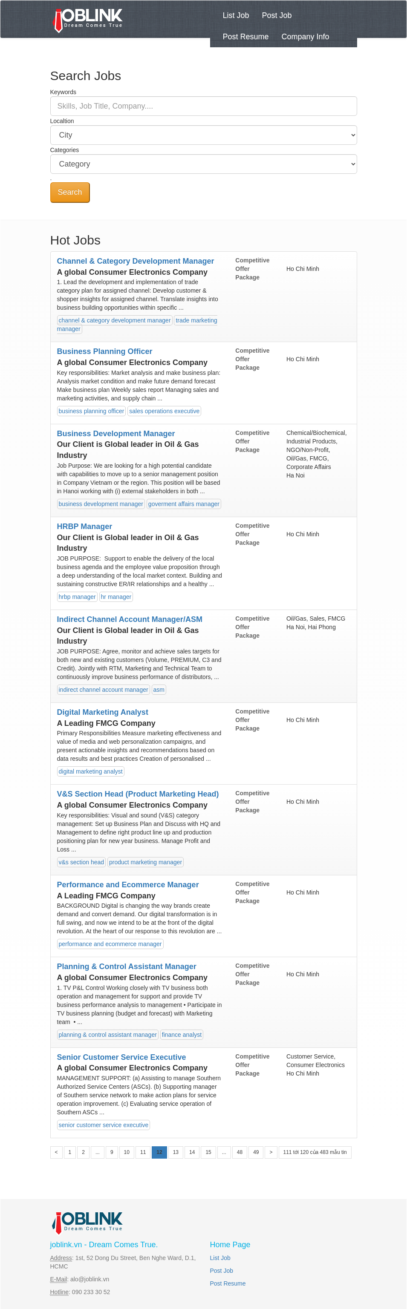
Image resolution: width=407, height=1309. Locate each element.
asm (159, 689)
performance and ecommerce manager (110, 944)
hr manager (116, 596)
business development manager (101, 504)
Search (70, 192)
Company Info (305, 36)
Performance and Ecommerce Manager (128, 884)
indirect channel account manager (103, 689)
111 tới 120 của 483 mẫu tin (315, 1152)
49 (256, 1152)
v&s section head (81, 862)
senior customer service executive (104, 1125)
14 (192, 1152)
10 (127, 1152)
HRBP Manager (85, 526)
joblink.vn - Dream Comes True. (104, 1244)
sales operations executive (164, 411)
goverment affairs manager (183, 504)
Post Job (277, 15)
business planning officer (91, 411)
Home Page (230, 1244)
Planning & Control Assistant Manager (126, 966)
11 (143, 1152)
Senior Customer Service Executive (121, 1057)
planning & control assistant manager (108, 1034)
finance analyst (182, 1034)
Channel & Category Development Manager (135, 261)
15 (208, 1152)
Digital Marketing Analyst (102, 712)
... (97, 1152)
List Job (236, 15)
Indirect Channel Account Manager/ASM (129, 619)
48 (239, 1152)
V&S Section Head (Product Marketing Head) (138, 794)
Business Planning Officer (105, 351)
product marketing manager (145, 862)
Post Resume (246, 36)
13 (176, 1152)
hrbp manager (77, 596)
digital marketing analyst (91, 771)
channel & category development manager (115, 320)
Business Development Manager (116, 433)
